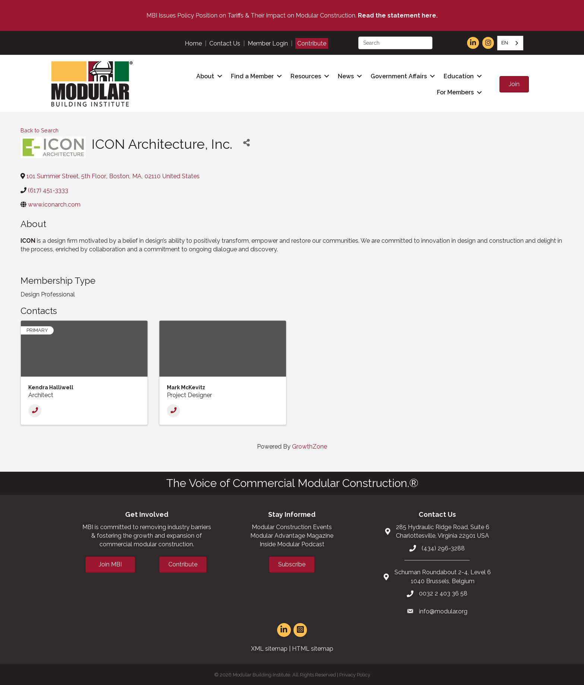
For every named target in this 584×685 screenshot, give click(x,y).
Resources (306, 75)
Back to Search (39, 129)
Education (459, 75)
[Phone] (34, 409)
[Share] (246, 141)
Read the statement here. (398, 15)
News (346, 75)
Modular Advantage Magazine (291, 534)
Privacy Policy (354, 674)
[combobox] (510, 43)
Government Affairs (399, 75)
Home (193, 43)
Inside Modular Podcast (292, 543)
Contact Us (224, 43)
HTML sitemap (312, 647)
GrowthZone (309, 445)
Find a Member (252, 75)
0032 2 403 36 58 (443, 592)
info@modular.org (443, 610)
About (205, 75)
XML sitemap (269, 647)
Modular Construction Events (292, 526)
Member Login (268, 43)
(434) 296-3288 (443, 547)
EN (504, 42)
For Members (455, 91)
